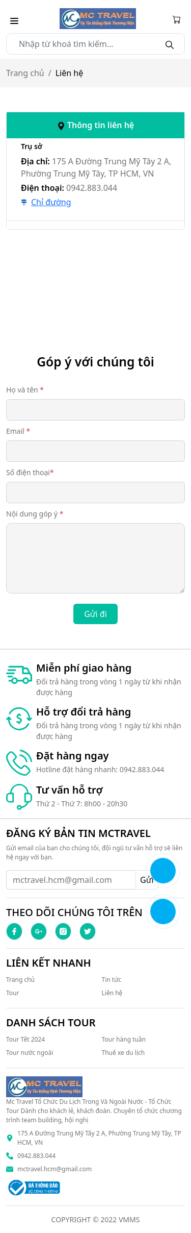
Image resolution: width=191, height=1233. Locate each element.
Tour (12, 993)
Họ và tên (25, 389)
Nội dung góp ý (34, 514)
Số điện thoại (30, 472)
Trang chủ (25, 73)
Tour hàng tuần (124, 1039)
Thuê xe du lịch (123, 1052)
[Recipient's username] (70, 880)
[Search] (169, 44)
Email (18, 431)
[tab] (95, 175)
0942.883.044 (142, 769)
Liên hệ (112, 993)
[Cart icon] (179, 19)
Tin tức (111, 979)
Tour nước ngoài (29, 1052)
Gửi (147, 879)
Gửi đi (95, 614)
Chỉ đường (46, 202)
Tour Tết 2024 (25, 1039)
